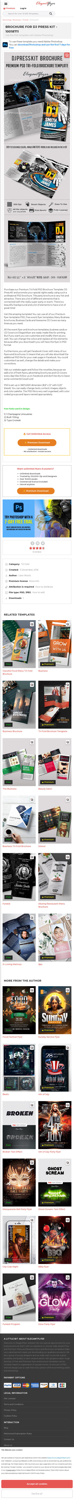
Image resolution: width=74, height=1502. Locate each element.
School (41, 843)
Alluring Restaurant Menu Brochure (51, 902)
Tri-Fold (25, 561)
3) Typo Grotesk (12, 417)
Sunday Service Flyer (49, 1034)
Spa (40, 961)
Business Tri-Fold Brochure (17, 843)
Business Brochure (12, 728)
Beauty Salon (45, 786)
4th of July (43, 1091)
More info (34, 578)
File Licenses (9, 1396)
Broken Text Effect (12, 1149)
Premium (53, 4)
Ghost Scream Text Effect (51, 1206)
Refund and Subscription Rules (18, 1431)
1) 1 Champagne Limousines (18, 411)
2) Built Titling (11, 414)
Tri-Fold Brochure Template (52, 728)
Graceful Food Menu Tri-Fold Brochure (17, 669)
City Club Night (10, 1264)
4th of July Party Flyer (49, 1149)
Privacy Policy (10, 1407)
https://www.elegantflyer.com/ (58, 1458)
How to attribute (44, 584)
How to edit (38, 590)
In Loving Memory (12, 961)
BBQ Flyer (43, 1264)
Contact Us (9, 1437)
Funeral (6, 901)
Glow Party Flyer (46, 1321)
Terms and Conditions (13, 1401)
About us (8, 1442)
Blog (6, 1425)
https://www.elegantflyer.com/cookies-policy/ (33, 1470)
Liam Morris (24, 573)
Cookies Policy (10, 1413)
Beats (6, 1091)
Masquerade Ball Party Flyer (17, 1206)
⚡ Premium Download (37, 440)
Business (43, 668)
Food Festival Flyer (12, 1034)
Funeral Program (11, 1321)
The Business (10, 786)
